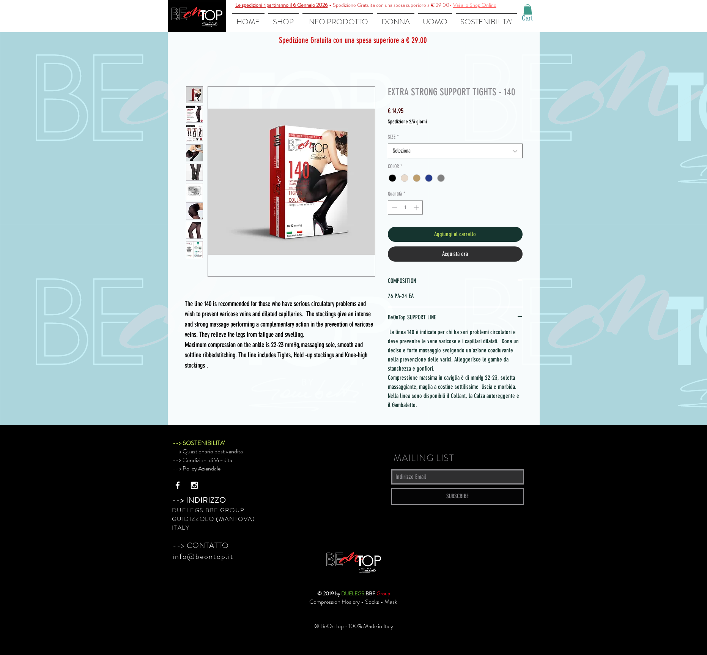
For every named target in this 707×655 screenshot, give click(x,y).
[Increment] (417, 207)
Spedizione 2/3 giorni (407, 121)
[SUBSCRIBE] (457, 496)
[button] (527, 9)
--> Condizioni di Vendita (202, 460)
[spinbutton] (405, 207)
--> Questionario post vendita (208, 451)
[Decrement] (393, 207)
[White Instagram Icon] (194, 485)
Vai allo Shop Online (474, 5)
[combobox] (455, 151)
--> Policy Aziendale (196, 468)
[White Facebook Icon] (178, 485)
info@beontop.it (203, 556)
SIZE (393, 137)
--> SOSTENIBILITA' (199, 443)
